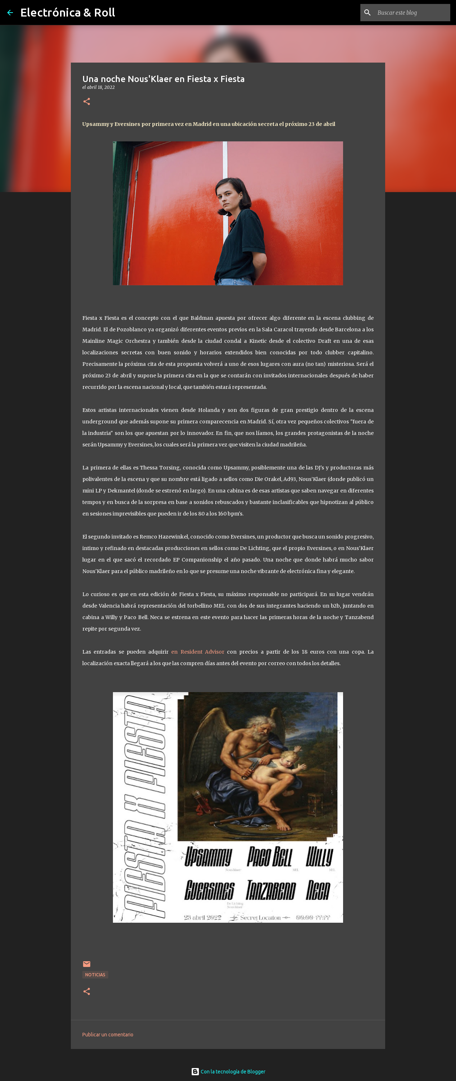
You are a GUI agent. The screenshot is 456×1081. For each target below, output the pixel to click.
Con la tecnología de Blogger (228, 1072)
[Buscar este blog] (412, 12)
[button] (86, 102)
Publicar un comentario (107, 1034)
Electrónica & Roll (67, 12)
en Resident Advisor (197, 652)
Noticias (95, 974)
